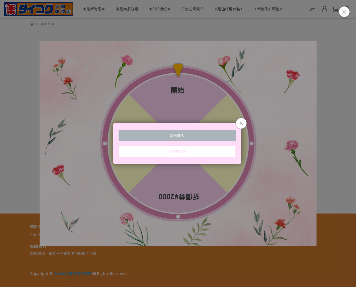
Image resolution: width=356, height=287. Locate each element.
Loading (178, 143)
